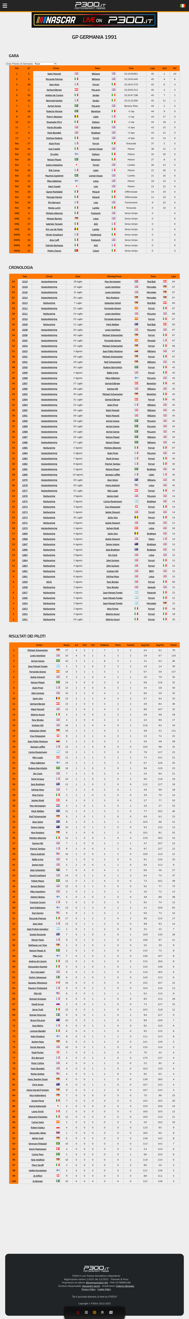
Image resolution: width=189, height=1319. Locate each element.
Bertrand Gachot (54, 100)
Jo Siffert (37, 1175)
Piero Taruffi (38, 1165)
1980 (25, 474)
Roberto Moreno (54, 111)
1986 (25, 442)
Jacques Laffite (112, 474)
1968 (25, 539)
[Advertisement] (107, 1223)
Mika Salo (37, 955)
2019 (25, 281)
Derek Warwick (37, 1047)
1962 (25, 571)
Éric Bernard (54, 202)
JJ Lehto (54, 154)
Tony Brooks (113, 581)
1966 (25, 549)
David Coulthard (38, 875)
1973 (25, 512)
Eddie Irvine (112, 372)
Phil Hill (38, 993)
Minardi (96, 191)
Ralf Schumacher (112, 362)
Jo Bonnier (37, 1181)
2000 (25, 367)
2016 (25, 292)
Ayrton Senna (54, 105)
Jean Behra (37, 1025)
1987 (25, 437)
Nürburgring (49, 303)
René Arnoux (112, 458)
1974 (25, 506)
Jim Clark (112, 555)
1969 (25, 533)
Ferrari (95, 84)
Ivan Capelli (54, 148)
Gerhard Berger (54, 89)
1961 (25, 576)
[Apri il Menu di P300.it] (5, 6)
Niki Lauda (112, 490)
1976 (25, 496)
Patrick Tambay (112, 463)
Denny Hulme (112, 544)
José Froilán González (37, 929)
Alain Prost (54, 143)
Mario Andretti (113, 485)
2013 (25, 303)
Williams (96, 73)
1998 (25, 378)
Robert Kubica (38, 1127)
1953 (25, 608)
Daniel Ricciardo (38, 934)
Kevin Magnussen (37, 1149)
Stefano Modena (54, 138)
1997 (25, 383)
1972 (25, 517)
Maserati (151, 592)
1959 (25, 581)
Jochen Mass (37, 1041)
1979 (25, 480)
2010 (25, 319)
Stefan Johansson (37, 977)
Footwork (96, 213)
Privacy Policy (89, 1289)
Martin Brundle (54, 127)
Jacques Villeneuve (37, 982)
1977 (25, 490)
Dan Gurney (38, 913)
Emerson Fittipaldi (38, 1143)
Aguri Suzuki (54, 186)
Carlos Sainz (38, 1122)
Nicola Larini (54, 207)
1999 (25, 372)
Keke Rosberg (38, 1036)
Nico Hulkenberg (38, 1095)
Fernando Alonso (112, 308)
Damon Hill (112, 388)
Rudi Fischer (38, 1052)
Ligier (96, 116)
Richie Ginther (38, 1073)
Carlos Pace (38, 1154)
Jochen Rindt (112, 528)
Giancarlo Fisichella (37, 1116)
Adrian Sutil (38, 1138)
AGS (96, 223)
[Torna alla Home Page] (90, 10)
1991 (25, 415)
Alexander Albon (38, 1132)
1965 (25, 555)
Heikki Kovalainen (38, 1170)
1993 (25, 404)
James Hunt (113, 496)
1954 (25, 603)
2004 (25, 345)
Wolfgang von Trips (37, 945)
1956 (25, 598)
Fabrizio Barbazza (54, 245)
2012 (25, 308)
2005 (25, 340)
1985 (25, 447)
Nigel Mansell (54, 73)
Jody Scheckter (37, 870)
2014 (25, 297)
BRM (151, 571)
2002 (25, 356)
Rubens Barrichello (112, 367)
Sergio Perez (37, 1100)
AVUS (49, 581)
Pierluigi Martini (54, 197)
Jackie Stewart (112, 512)
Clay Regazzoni (112, 506)
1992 (25, 410)
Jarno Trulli (37, 1009)
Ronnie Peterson (38, 1014)
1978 (25, 485)
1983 (25, 458)
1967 (25, 544)
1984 (25, 453)
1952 (25, 614)
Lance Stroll (38, 1111)
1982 (25, 463)
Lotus (96, 181)
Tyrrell (96, 138)
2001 (25, 362)
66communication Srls (97, 1282)
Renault (151, 340)
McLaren (96, 89)
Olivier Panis (37, 939)
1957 (25, 592)
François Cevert (37, 902)
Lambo (95, 207)
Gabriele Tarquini (54, 223)
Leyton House (96, 148)
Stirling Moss (112, 576)
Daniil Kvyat (38, 1004)
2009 (25, 324)
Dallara (96, 122)
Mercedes (151, 286)
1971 (25, 522)
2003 (25, 351)
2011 (25, 313)
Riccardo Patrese (54, 79)
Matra (151, 539)
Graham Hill (113, 571)
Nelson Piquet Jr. (37, 950)
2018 (25, 286)
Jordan (95, 95)
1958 (25, 587)
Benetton (95, 111)
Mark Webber (112, 324)
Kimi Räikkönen (37, 907)
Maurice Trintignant (37, 988)
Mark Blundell (54, 132)
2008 (25, 329)
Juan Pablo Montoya (113, 351)
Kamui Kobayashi (37, 1106)
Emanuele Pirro (54, 122)
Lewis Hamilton (112, 286)
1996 (25, 388)
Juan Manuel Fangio (112, 592)
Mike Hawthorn (37, 891)
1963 (25, 565)
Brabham (95, 127)
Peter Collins (37, 1063)
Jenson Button (38, 886)
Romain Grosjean (37, 998)
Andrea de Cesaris (54, 95)
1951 (25, 619)
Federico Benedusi (125, 1286)
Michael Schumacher (112, 335)
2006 (25, 335)
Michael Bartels (54, 218)
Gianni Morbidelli (54, 191)
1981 (25, 469)
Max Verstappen (113, 281)
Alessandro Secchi (91, 1286)
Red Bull (151, 281)
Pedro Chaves (54, 250)
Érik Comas (54, 170)
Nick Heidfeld (37, 1159)
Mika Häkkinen (54, 181)
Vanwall (151, 587)
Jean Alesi (54, 84)
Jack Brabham (113, 549)
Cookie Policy (104, 1289)
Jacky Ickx (113, 517)
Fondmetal (96, 234)
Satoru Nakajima (54, 164)
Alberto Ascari (113, 614)
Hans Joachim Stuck (38, 1079)
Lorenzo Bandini (38, 1031)
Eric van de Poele (54, 229)
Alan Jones (112, 480)
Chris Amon (37, 1084)
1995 (25, 394)
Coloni (96, 250)
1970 (25, 528)
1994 (25, 399)
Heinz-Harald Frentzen (38, 1090)
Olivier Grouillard (54, 234)
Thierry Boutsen (54, 116)
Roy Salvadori (38, 972)
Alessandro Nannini (37, 966)
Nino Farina (112, 608)
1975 (25, 501)
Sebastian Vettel (113, 303)
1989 (25, 426)
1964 (25, 560)
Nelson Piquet (54, 159)
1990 (25, 421)
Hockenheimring (49, 281)
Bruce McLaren (37, 1020)
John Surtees (112, 560)
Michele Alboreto (54, 213)
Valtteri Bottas (37, 896)
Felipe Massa (37, 880)
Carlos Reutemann (112, 501)
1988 (25, 431)
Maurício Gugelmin (54, 175)
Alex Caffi (54, 240)
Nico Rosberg (112, 297)
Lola (96, 186)
